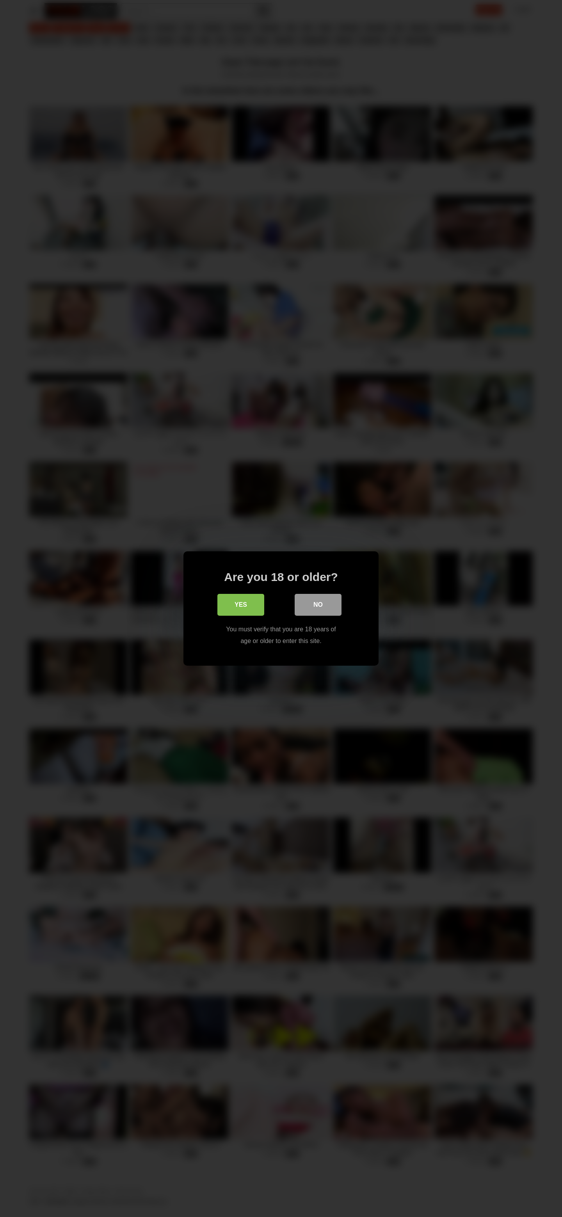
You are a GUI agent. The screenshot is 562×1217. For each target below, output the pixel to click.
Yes (241, 604)
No (318, 604)
